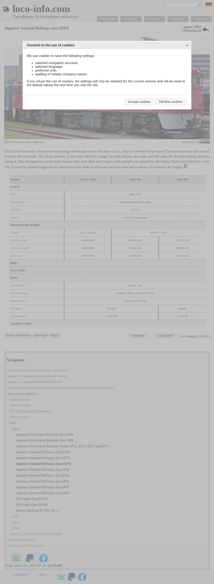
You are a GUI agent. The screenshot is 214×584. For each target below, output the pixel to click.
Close (187, 45)
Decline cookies (170, 101)
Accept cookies (139, 101)
